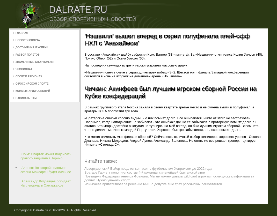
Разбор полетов (28, 54)
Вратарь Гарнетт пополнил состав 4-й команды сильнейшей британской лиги (144, 172)
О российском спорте (32, 83)
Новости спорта (28, 40)
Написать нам (26, 98)
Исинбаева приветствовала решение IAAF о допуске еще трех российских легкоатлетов (153, 184)
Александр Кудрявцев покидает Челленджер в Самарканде (45, 183)
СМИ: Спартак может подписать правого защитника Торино (45, 156)
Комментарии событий (33, 91)
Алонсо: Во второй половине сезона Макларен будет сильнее (45, 170)
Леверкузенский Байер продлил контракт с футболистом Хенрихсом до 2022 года (148, 168)
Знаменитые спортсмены (35, 62)
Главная (22, 33)
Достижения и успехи (32, 47)
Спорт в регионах (29, 76)
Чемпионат (24, 69)
